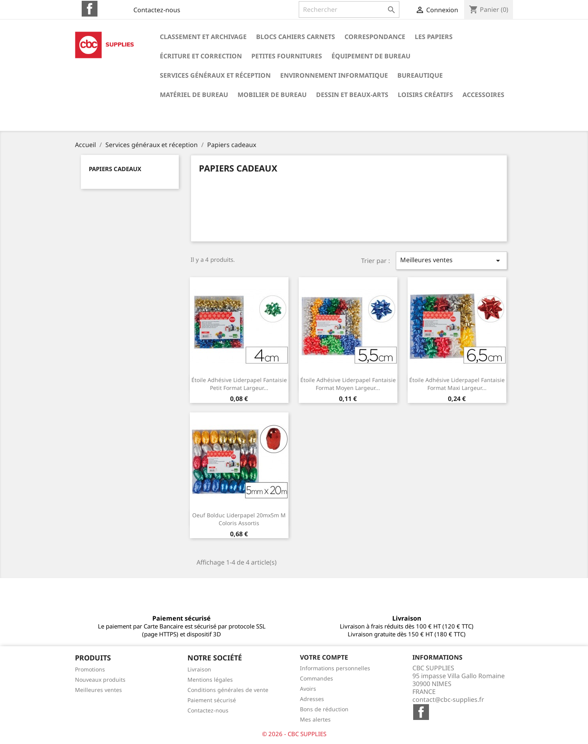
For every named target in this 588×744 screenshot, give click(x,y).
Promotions (90, 669)
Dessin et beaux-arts (352, 94)
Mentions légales (210, 679)
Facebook (89, 9)
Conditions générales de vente (227, 690)
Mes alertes (315, 719)
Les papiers (434, 36)
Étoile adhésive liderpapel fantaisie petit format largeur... (239, 384)
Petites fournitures (286, 56)
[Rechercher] (349, 9)
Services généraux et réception (215, 75)
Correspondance (375, 36)
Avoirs (308, 688)
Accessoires (483, 94)
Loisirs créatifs (425, 94)
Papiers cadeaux (115, 169)
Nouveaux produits (100, 679)
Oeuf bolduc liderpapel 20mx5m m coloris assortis (239, 519)
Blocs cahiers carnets (295, 36)
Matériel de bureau (194, 94)
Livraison (199, 669)
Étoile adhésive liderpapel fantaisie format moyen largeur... (348, 384)
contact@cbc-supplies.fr (448, 699)
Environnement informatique (334, 75)
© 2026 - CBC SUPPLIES (294, 734)
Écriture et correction (201, 56)
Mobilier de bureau (272, 94)
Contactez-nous (156, 10)
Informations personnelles (335, 668)
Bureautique (420, 75)
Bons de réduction (324, 709)
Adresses (312, 699)
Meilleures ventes (451, 260)
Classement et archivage (203, 36)
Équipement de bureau (370, 56)
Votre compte (324, 657)
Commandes (316, 678)
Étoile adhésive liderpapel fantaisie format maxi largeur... (457, 384)
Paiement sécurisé (211, 700)
